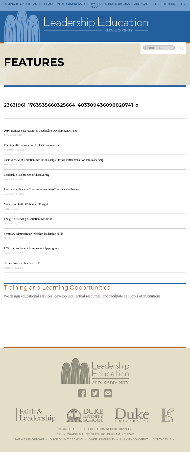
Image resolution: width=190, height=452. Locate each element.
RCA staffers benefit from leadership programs (31, 248)
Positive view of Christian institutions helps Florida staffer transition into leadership (53, 160)
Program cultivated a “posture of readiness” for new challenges (41, 189)
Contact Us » (163, 439)
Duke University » (103, 439)
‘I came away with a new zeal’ (22, 263)
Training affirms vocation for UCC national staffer (34, 145)
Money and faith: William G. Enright (26, 204)
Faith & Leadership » (30, 439)
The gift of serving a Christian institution (28, 219)
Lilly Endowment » (135, 439)
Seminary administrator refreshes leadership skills (33, 234)
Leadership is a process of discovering (26, 175)
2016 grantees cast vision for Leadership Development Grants (40, 130)
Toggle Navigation (180, 18)
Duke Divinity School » (68, 439)
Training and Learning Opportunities (57, 287)
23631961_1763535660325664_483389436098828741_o (71, 105)
